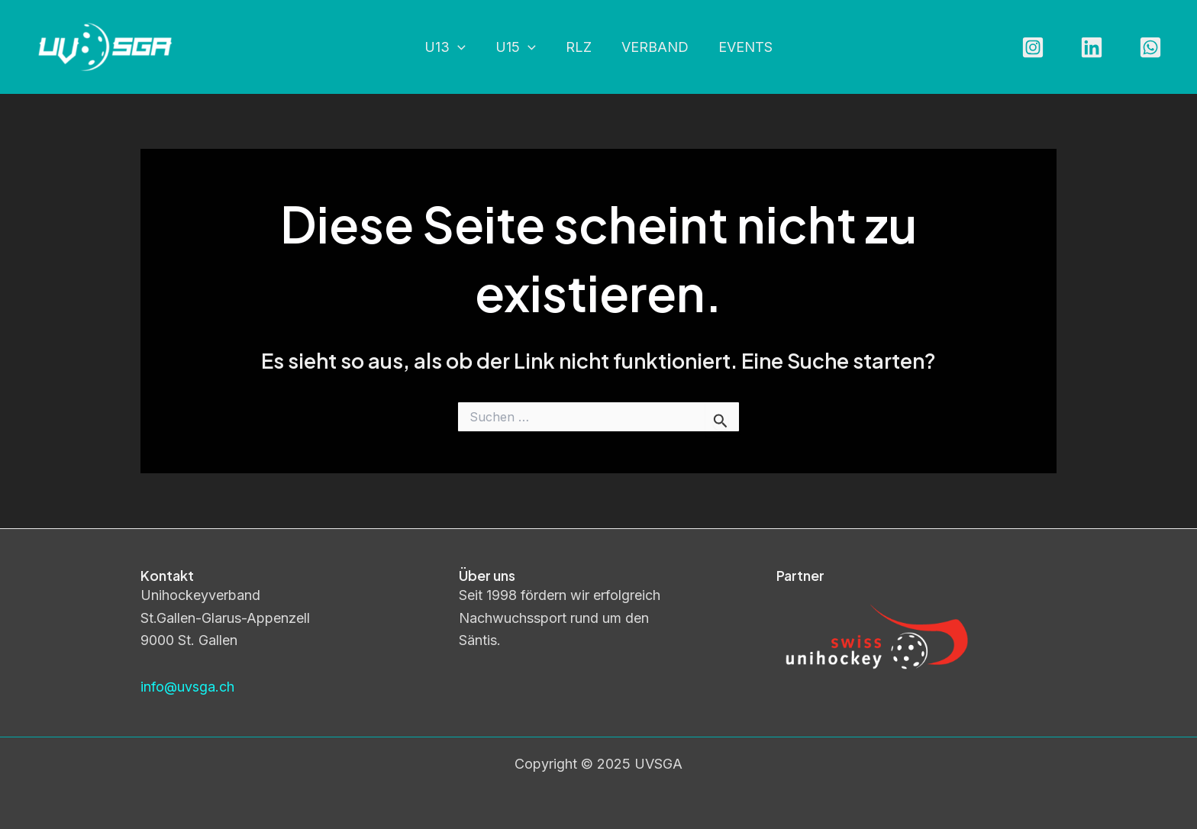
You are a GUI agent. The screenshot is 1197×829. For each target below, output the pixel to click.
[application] (462, 48)
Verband (652, 47)
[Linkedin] (1092, 47)
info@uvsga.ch (187, 687)
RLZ (579, 47)
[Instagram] (1033, 47)
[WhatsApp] (1150, 47)
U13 (449, 48)
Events (741, 47)
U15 (518, 48)
